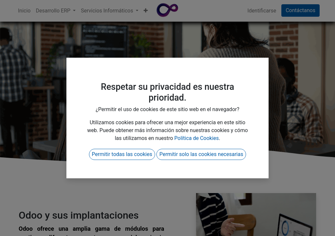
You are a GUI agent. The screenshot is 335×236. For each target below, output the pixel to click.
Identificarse (261, 11)
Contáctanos (300, 10)
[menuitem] (24, 10)
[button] (145, 10)
